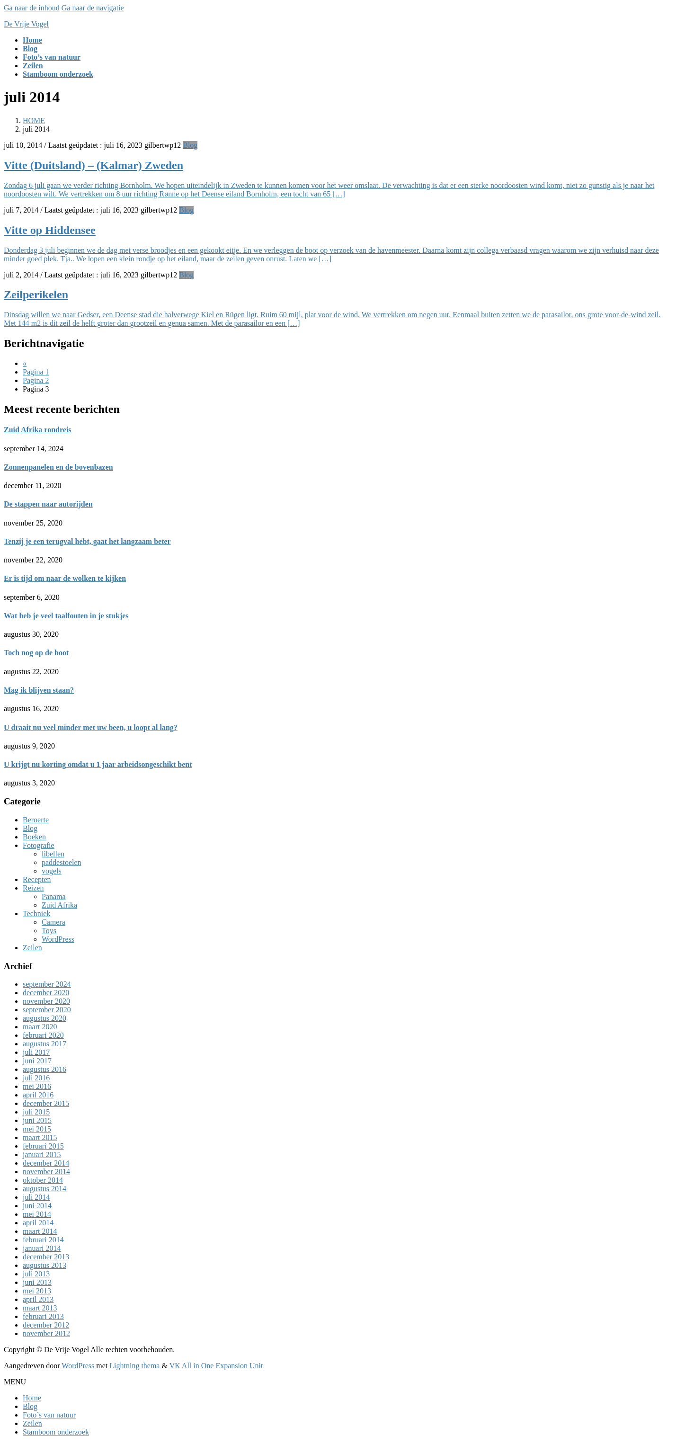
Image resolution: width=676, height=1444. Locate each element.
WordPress (58, 939)
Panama (54, 896)
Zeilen (32, 948)
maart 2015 (40, 1137)
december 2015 (46, 1103)
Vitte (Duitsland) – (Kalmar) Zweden (93, 165)
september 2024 (47, 984)
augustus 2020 (44, 1018)
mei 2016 (37, 1086)
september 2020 (47, 1010)
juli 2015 (36, 1112)
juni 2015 (37, 1120)
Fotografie (38, 845)
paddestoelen (61, 862)
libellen (53, 854)
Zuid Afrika (59, 905)
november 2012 (46, 1333)
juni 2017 (37, 1061)
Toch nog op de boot (36, 653)
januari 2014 (42, 1248)
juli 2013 (36, 1274)
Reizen (33, 888)
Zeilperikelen (36, 294)
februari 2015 (43, 1146)
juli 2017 (36, 1052)
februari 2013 (43, 1316)
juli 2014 (36, 1197)
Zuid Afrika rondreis (37, 430)
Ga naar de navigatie (93, 8)
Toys (49, 931)
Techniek (36, 913)
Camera (53, 922)
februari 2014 (43, 1240)
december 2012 (46, 1325)
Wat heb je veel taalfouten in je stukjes (66, 616)
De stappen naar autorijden (48, 504)
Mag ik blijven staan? (39, 690)
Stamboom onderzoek (56, 1432)
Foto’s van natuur (49, 1415)
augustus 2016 (44, 1069)
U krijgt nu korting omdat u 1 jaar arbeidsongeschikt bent (98, 764)
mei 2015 (37, 1129)
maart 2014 (40, 1231)
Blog (190, 145)
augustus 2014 (44, 1189)
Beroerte (36, 820)
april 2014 (38, 1223)
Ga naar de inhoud (32, 8)
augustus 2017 (44, 1044)
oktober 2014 (43, 1180)
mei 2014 (37, 1214)
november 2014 (46, 1172)
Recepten (37, 879)
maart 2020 (40, 1027)
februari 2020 (43, 1035)
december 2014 (46, 1163)
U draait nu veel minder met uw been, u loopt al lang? (91, 727)
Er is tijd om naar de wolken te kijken (65, 578)
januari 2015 (42, 1154)
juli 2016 (36, 1078)
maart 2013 (40, 1308)
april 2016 (38, 1095)
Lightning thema (134, 1366)
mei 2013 (37, 1291)
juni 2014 (37, 1206)
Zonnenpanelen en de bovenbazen (58, 467)
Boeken (34, 837)
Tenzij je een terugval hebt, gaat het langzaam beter (87, 541)
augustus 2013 (44, 1265)
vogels (52, 871)
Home (32, 1398)
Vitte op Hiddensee (50, 230)
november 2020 (46, 1001)
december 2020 (46, 993)
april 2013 (38, 1299)
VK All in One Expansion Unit (216, 1366)
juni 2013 (37, 1282)
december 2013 (46, 1257)
